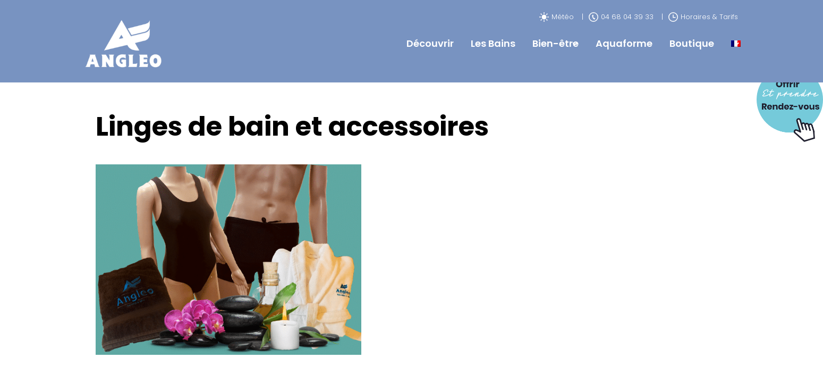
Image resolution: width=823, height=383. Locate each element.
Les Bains (493, 43)
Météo (556, 17)
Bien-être (555, 43)
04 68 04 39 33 (621, 17)
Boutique (691, 43)
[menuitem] (736, 43)
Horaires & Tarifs (703, 17)
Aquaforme (624, 43)
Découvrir (430, 43)
